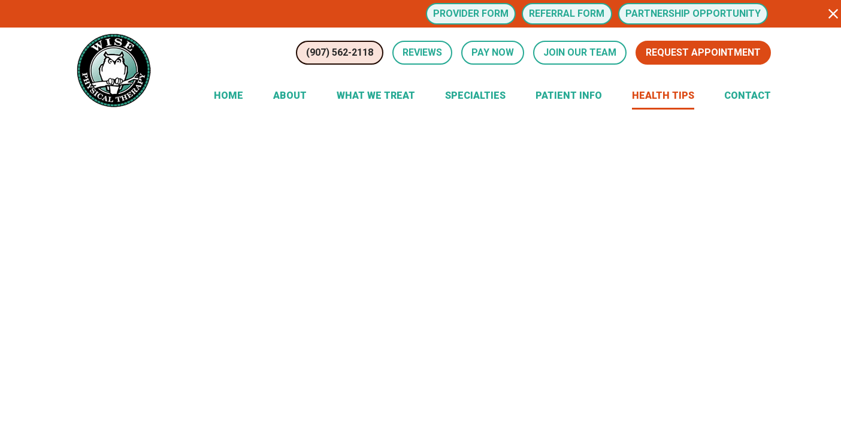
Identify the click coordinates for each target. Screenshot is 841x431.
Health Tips (663, 95)
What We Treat (376, 95)
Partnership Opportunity (693, 13)
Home (228, 95)
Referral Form (566, 13)
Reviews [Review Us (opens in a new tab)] (422, 52)
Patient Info (569, 95)
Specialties (475, 95)
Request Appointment (703, 52)
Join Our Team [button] (579, 52)
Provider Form (471, 13)
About (290, 95)
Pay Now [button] (492, 52)
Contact (747, 95)
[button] (833, 14)
